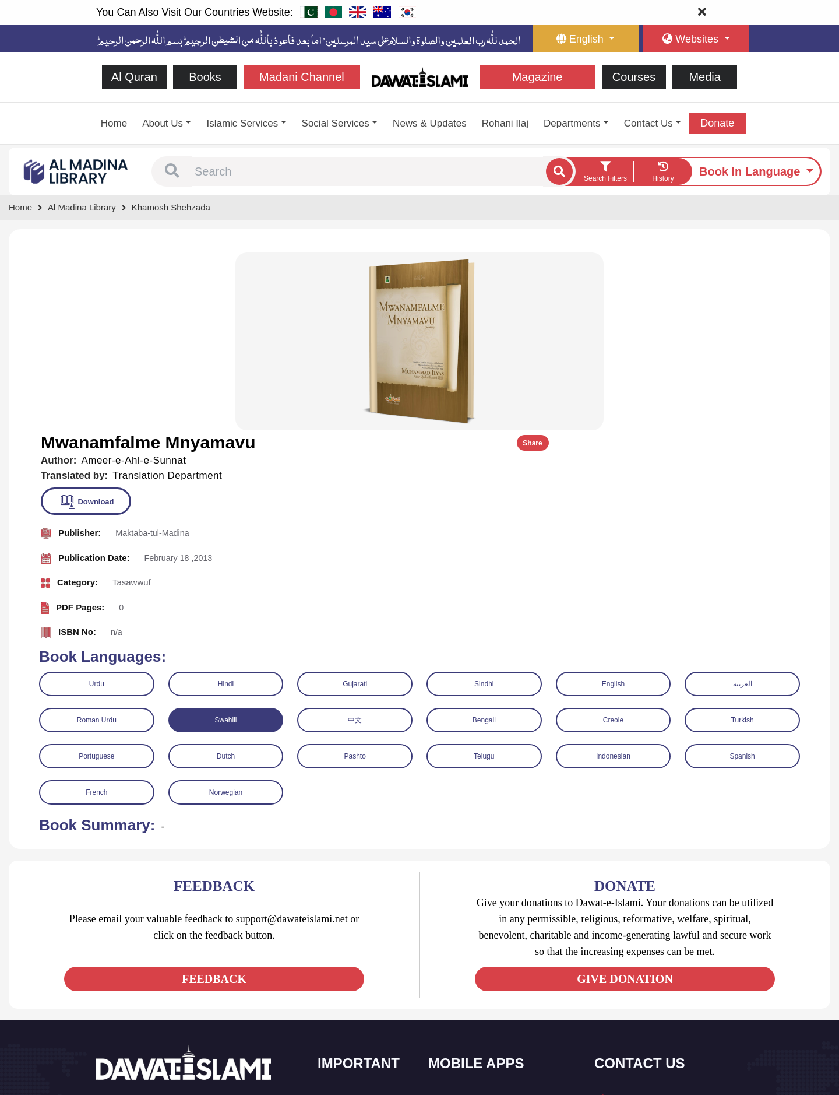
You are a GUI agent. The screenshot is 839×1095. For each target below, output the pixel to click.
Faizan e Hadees (471, 996)
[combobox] (368, 171)
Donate (717, 123)
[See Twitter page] (128, 978)
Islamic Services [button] (242, 123)
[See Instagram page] (170, 978)
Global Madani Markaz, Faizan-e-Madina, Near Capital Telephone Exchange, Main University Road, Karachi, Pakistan (671, 1023)
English (613, 504)
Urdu (96, 504)
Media (704, 77)
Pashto (354, 576)
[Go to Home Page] (420, 76)
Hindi (226, 504)
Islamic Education (362, 1045)
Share (791, 263)
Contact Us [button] (648, 123)
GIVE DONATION (625, 799)
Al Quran (134, 77)
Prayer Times (465, 971)
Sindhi (483, 504)
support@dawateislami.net (659, 974)
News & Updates (430, 123)
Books (205, 77)
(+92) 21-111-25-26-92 (653, 949)
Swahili (225, 540)
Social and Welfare (364, 922)
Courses (633, 77)
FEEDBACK (214, 799)
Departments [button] (572, 123)
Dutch (226, 576)
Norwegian (225, 612)
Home (114, 123)
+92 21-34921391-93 (650, 923)
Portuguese (96, 576)
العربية (742, 504)
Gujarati (355, 504)
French (96, 612)
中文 (355, 540)
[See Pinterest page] (191, 978)
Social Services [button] (335, 123)
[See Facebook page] (107, 978)
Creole (613, 540)
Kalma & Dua (465, 1045)
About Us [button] (162, 123)
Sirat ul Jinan (465, 922)
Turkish (742, 540)
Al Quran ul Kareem (476, 947)
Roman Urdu (97, 540)
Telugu (484, 576)
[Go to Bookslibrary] (76, 171)
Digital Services (469, 1020)
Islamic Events (356, 971)
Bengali (484, 540)
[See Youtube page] (149, 978)
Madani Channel (301, 77)
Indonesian (613, 576)
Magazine (537, 77)
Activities (347, 1020)
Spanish (742, 576)
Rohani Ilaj (505, 123)
